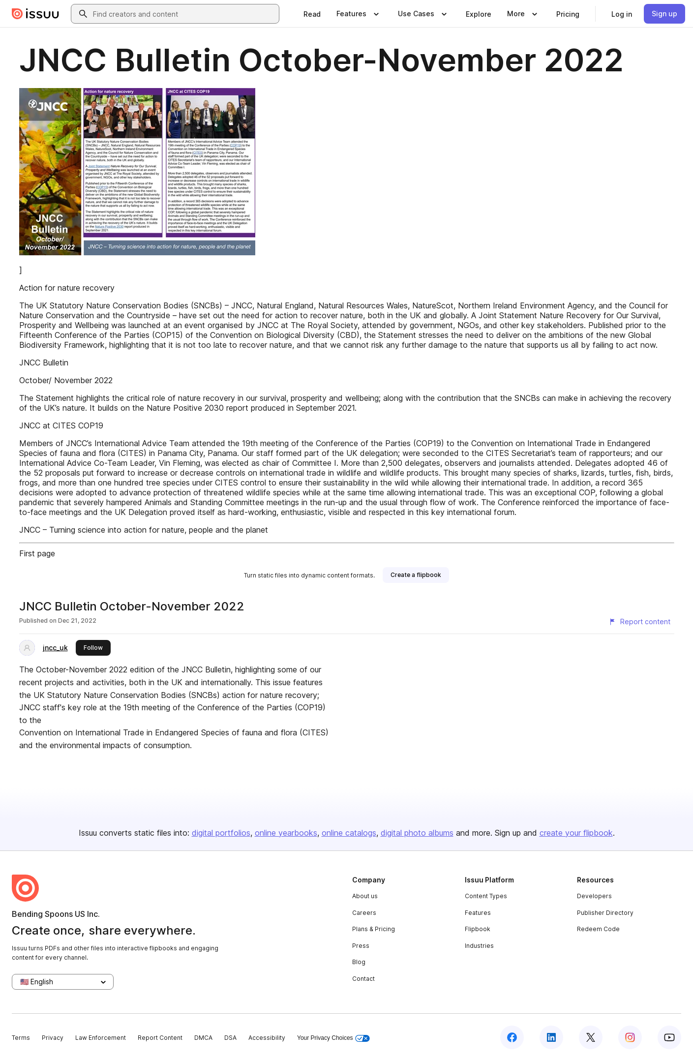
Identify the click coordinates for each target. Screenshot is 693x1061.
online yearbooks (286, 833)
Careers (364, 912)
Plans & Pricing (373, 929)
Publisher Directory (605, 912)
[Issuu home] (35, 13)
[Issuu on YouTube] (669, 1037)
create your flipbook (576, 833)
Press (360, 945)
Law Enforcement (100, 1037)
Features (478, 912)
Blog (358, 962)
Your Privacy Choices (333, 1038)
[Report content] (639, 622)
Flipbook (477, 929)
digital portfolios (221, 833)
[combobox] (184, 13)
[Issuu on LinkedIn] (551, 1037)
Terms (21, 1037)
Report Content (160, 1037)
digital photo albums (417, 833)
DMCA (203, 1037)
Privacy (52, 1037)
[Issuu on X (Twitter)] (591, 1037)
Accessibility (266, 1037)
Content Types (486, 896)
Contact (363, 978)
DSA (230, 1037)
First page (37, 553)
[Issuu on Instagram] (630, 1037)
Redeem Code (598, 929)
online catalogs (349, 833)
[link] (312, 14)
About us (365, 896)
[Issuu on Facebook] (512, 1037)
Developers (594, 896)
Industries (479, 945)
